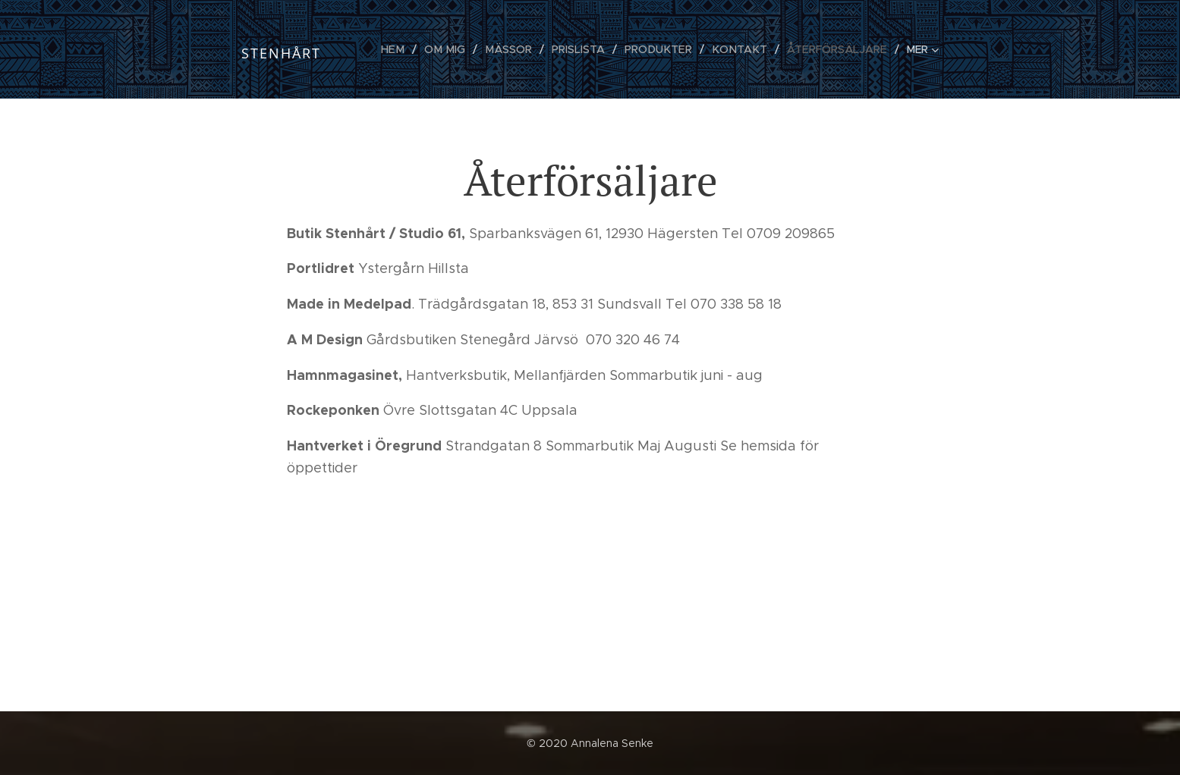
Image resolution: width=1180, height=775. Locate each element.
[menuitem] (409, 49)
